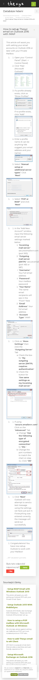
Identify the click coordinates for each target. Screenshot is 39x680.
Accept (14, 674)
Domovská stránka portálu (11, 15)
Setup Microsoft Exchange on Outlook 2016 (19, 655)
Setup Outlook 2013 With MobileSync (19, 606)
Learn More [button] (23, 674)
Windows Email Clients (22, 17)
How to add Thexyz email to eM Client (19, 640)
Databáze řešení (27, 15)
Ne (10, 571)
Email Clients (9, 17)
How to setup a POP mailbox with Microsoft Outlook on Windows (17, 623)
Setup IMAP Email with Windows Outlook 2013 (18, 590)
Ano (24, 567)
